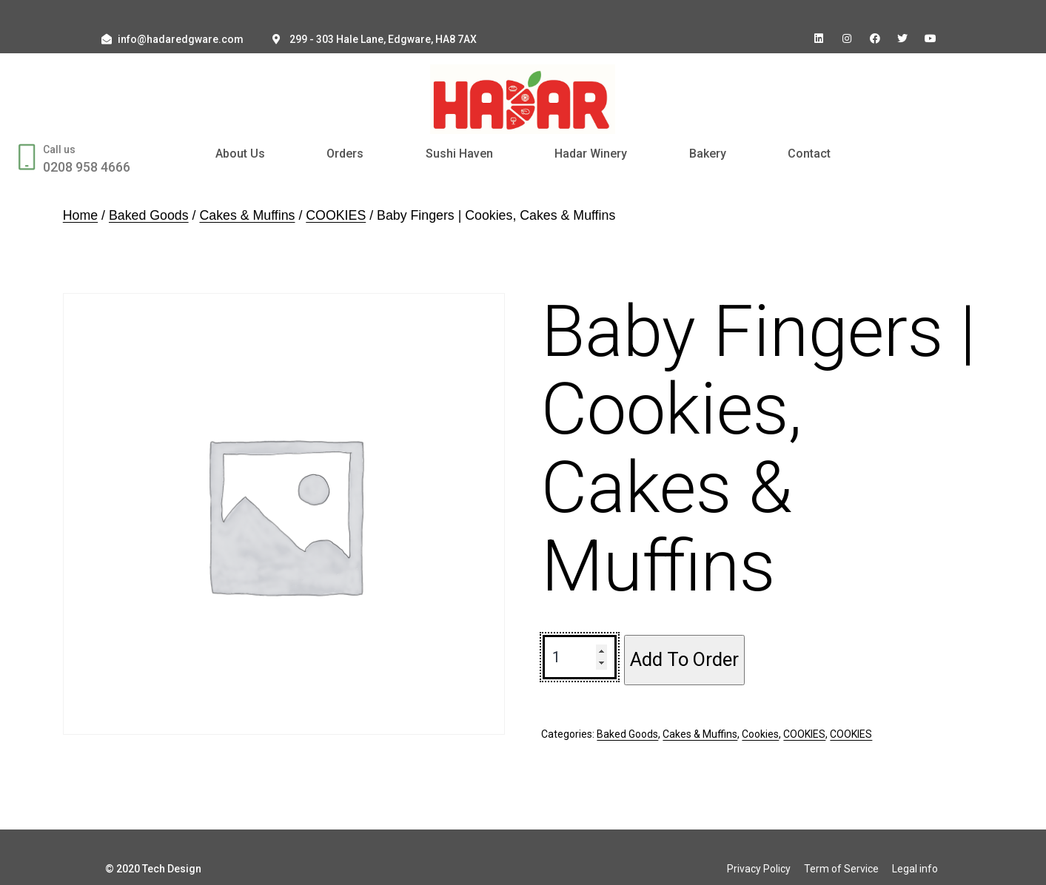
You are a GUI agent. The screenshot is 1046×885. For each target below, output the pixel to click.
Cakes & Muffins (247, 215)
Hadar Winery (590, 154)
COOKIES (336, 215)
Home (80, 215)
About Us (240, 154)
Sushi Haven (459, 154)
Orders (344, 154)
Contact (809, 154)
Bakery (707, 154)
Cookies (760, 734)
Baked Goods (149, 215)
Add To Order (684, 659)
